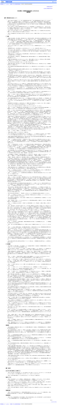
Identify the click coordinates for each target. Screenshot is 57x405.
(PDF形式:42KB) (50, 6)
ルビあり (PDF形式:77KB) (48, 8)
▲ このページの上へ (54, 401)
